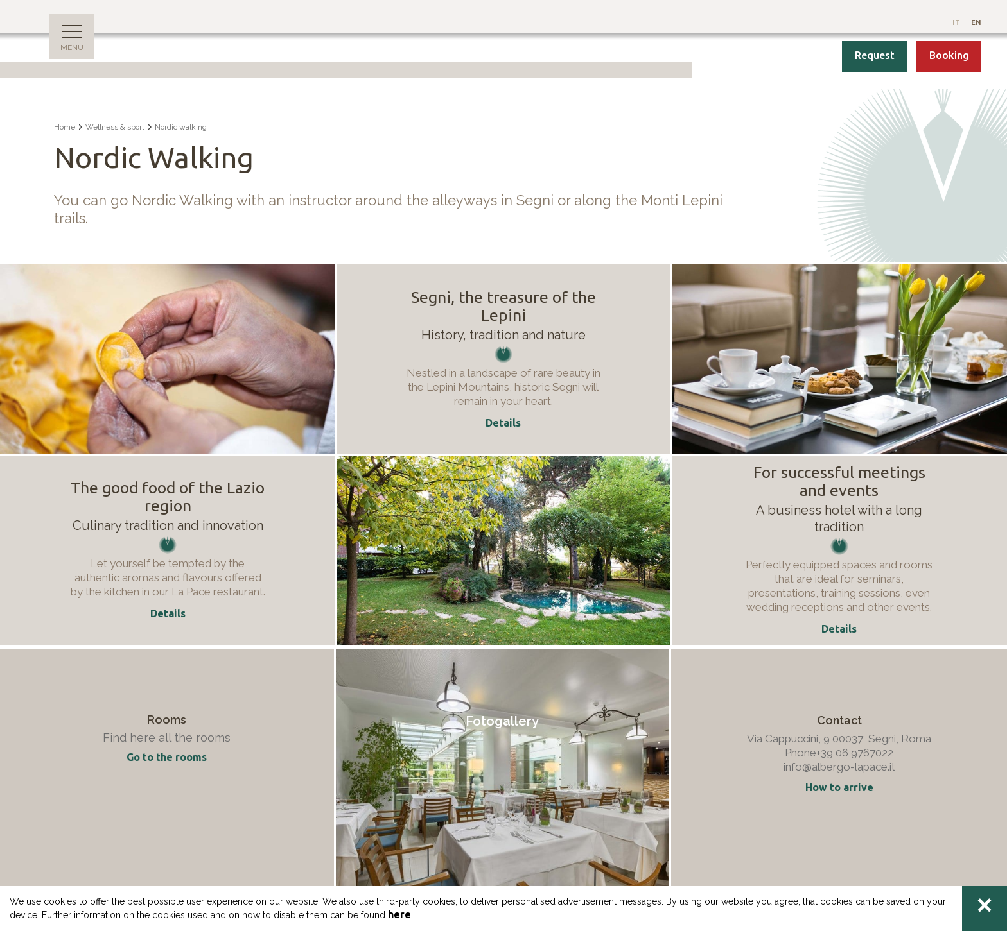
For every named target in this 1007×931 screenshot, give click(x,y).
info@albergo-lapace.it (839, 766)
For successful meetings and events (839, 481)
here (399, 914)
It (957, 22)
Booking (948, 55)
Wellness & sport (114, 127)
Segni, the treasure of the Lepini (503, 306)
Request (875, 55)
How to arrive (839, 787)
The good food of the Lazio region (168, 497)
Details (168, 613)
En (976, 22)
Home (64, 127)
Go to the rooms (167, 757)
